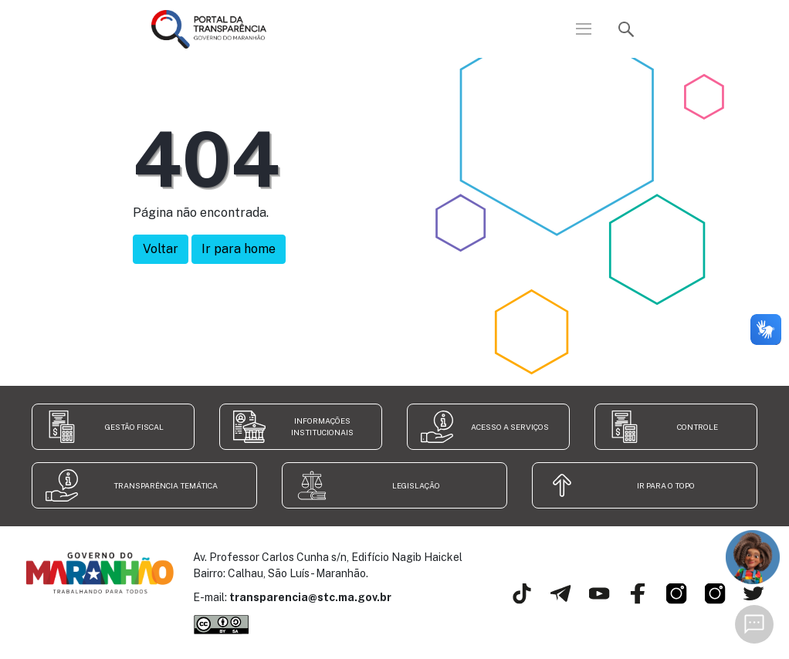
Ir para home (238, 249)
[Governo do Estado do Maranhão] (669, 608)
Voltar (160, 249)
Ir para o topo (666, 485)
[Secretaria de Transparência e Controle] (708, 608)
